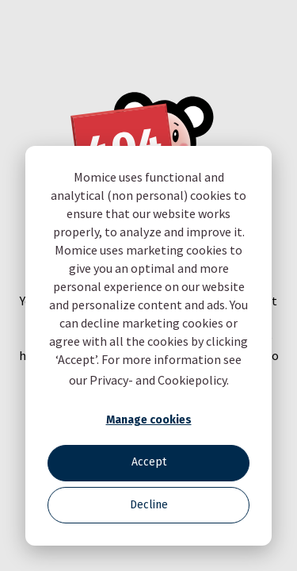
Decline (149, 505)
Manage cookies (149, 420)
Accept (148, 462)
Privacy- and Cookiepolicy (158, 380)
